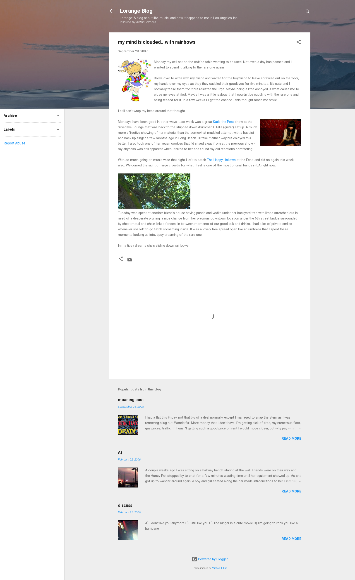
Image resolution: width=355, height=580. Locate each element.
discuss (125, 505)
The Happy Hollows (221, 160)
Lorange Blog (136, 11)
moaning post (131, 399)
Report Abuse (14, 143)
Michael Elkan (219, 568)
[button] (298, 42)
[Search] (307, 12)
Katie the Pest (223, 122)
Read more (291, 438)
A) (120, 452)
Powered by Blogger (210, 559)
